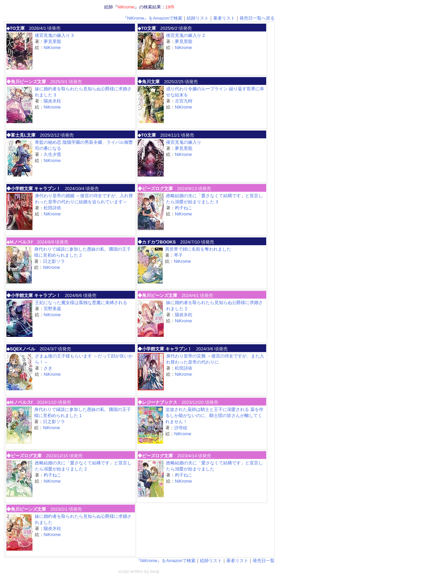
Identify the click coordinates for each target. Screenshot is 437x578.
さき (48, 368)
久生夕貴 (52, 154)
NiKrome (52, 47)
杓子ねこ (183, 207)
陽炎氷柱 (52, 100)
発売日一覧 (264, 560)
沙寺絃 (180, 427)
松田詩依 (52, 207)
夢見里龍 (52, 41)
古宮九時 (183, 100)
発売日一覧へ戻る (257, 18)
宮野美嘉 (52, 308)
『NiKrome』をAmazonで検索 (152, 18)
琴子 (178, 255)
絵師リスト (198, 18)
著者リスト (224, 18)
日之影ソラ (54, 261)
